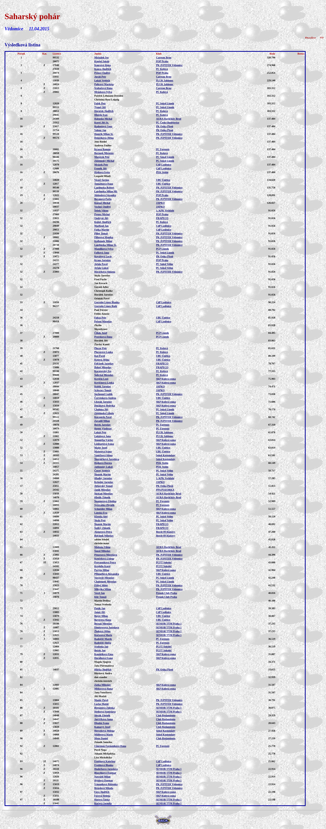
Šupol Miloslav (102, 551)
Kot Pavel (99, 355)
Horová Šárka (102, 799)
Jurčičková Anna (103, 719)
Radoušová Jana (103, 126)
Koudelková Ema (103, 654)
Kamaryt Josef (102, 726)
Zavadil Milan (102, 420)
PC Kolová (162, 69)
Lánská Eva (100, 512)
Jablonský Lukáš (103, 466)
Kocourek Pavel (103, 417)
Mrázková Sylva (103, 92)
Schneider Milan (103, 508)
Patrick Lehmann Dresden (108, 95)
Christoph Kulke (103, 290)
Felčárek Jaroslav (103, 363)
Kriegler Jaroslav (103, 482)
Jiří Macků (100, 696)
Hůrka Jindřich (102, 669)
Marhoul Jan (101, 225)
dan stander (100, 677)
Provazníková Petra (105, 562)
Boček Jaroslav (102, 424)
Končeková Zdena (104, 558)
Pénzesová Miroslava (105, 554)
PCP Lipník (162, 248)
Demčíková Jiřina (104, 137)
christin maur (101, 543)
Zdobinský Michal (104, 160)
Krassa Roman (102, 149)
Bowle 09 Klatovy (165, 531)
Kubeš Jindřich (102, 222)
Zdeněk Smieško (103, 742)
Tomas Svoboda (102, 604)
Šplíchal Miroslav (103, 375)
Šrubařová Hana (103, 88)
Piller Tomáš (101, 233)
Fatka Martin (101, 229)
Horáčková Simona (104, 271)
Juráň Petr (100, 76)
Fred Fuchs (100, 279)
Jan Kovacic (101, 283)
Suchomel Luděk (103, 394)
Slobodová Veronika (105, 195)
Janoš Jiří (99, 612)
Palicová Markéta (104, 84)
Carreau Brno (163, 57)
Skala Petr (100, 520)
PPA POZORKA (165, 489)
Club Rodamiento (165, 715)
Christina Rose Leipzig (106, 99)
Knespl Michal (102, 202)
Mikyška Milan (102, 589)
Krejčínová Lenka (104, 382)
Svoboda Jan (101, 646)
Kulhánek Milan (103, 241)
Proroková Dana (103, 336)
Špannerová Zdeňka (105, 501)
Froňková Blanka (103, 765)
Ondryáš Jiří (101, 218)
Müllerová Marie (103, 734)
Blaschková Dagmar (105, 772)
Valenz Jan (100, 130)
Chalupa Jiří (101, 409)
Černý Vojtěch (102, 470)
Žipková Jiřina (102, 631)
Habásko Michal (103, 118)
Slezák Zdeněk (102, 715)
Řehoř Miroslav (102, 367)
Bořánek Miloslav (104, 535)
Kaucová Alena (102, 65)
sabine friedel (101, 539)
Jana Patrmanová (104, 665)
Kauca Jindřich (102, 69)
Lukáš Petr (100, 432)
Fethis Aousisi (101, 313)
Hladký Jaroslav (103, 478)
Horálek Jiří (101, 340)
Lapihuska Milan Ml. (105, 191)
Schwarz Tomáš (102, 390)
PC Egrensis (162, 149)
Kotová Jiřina (101, 359)
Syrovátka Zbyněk (104, 505)
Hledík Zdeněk (102, 497)
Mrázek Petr (101, 164)
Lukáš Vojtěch (102, 80)
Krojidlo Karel (102, 566)
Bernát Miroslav (103, 623)
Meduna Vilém (102, 547)
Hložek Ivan (100, 114)
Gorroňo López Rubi (105, 306)
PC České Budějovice (167, 122)
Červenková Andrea (105, 398)
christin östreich (103, 681)
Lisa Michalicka (103, 757)
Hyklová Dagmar (103, 780)
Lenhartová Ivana (104, 443)
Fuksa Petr (100, 317)
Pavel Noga (100, 749)
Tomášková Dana (103, 183)
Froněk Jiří (100, 168)
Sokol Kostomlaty (165, 455)
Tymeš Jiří (100, 107)
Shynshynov (100, 329)
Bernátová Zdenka (104, 707)
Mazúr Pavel (101, 700)
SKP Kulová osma (166, 378)
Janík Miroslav (102, 489)
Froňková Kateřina (104, 761)
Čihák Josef (100, 332)
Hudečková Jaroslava (106, 769)
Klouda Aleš (100, 516)
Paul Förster (101, 310)
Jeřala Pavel (100, 264)
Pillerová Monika (103, 237)
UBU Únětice (163, 179)
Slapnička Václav (103, 440)
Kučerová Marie (103, 635)
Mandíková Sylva (103, 248)
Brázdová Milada (103, 788)
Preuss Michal (102, 214)
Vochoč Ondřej (102, 206)
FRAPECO (162, 218)
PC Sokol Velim (164, 264)
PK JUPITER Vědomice (169, 65)
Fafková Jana (101, 252)
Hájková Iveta (102, 172)
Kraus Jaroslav (102, 260)
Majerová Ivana (103, 451)
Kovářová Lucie (103, 256)
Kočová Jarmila (103, 803)
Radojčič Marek (103, 638)
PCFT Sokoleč (164, 562)
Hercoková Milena (104, 730)
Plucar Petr (100, 348)
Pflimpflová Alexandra (106, 573)
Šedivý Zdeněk (102, 528)
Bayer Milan (101, 616)
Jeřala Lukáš (101, 267)
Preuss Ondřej (102, 72)
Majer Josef (100, 447)
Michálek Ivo (101, 57)
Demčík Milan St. (103, 134)
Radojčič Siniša (102, 642)
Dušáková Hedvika (104, 405)
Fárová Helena (102, 795)
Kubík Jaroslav (102, 386)
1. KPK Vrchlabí (165, 210)
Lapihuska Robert (104, 187)
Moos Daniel (101, 738)
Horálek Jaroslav (103, 294)
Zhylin (97, 325)
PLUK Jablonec (164, 80)
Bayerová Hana (102, 619)
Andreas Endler (103, 145)
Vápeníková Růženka (105, 784)
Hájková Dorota (103, 463)
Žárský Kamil (102, 344)
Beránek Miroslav (104, 153)
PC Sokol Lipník (165, 103)
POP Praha (162, 61)
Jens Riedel (100, 141)
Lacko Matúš (101, 704)
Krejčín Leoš (101, 378)
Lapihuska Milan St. (105, 245)
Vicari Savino (101, 179)
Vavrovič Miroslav (104, 577)
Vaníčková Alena (103, 455)
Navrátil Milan (102, 776)
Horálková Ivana (103, 658)
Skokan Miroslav (103, 493)
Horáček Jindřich (103, 111)
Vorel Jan (99, 593)
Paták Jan (99, 608)
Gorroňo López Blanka (106, 302)
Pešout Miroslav (103, 321)
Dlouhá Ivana (101, 723)
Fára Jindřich (101, 791)
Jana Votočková (103, 692)
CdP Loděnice (163, 164)
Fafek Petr (100, 103)
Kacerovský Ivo (102, 371)
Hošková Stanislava (105, 711)
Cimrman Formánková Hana (110, 746)
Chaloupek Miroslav (105, 581)
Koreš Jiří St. (101, 122)
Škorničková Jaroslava (106, 459)
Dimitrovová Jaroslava (106, 627)
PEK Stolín (162, 172)
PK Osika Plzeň (164, 126)
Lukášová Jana (102, 436)
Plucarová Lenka (103, 352)
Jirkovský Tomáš (103, 485)
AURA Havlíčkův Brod (168, 118)
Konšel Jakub (101, 61)
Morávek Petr (102, 157)
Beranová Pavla (103, 199)
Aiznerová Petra (103, 531)
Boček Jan (99, 650)
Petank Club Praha (166, 593)
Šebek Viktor (101, 210)
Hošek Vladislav (103, 428)
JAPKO (160, 202)
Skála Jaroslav (102, 275)
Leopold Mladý (102, 176)
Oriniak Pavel (102, 298)
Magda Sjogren (102, 661)
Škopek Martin (102, 474)
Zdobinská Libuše (104, 413)
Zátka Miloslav (102, 684)
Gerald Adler (101, 287)
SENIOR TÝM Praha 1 (169, 623)
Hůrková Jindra (103, 673)
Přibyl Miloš (101, 585)
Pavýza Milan (101, 570)
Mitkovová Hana (103, 688)
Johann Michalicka (104, 753)
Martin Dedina (102, 600)
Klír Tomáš (100, 596)
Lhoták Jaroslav (103, 401)
